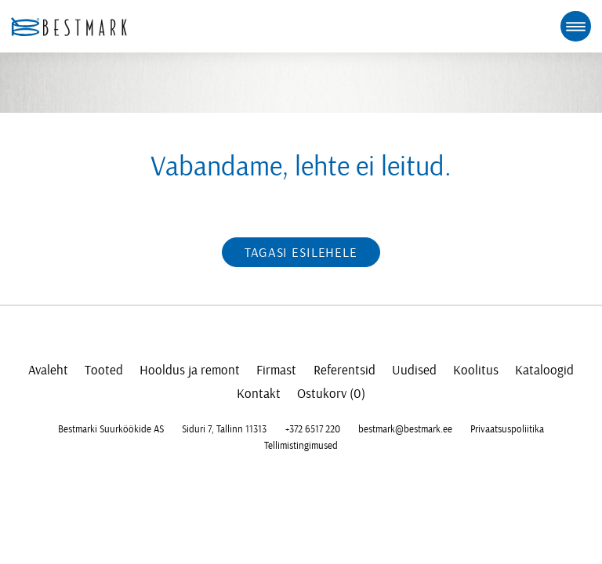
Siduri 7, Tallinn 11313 (224, 429)
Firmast (276, 370)
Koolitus (476, 370)
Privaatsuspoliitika (507, 429)
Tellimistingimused (301, 445)
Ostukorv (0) (331, 393)
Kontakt (259, 393)
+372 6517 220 (312, 429)
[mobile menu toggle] (575, 26)
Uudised (414, 370)
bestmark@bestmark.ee (405, 429)
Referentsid (344, 370)
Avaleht (48, 370)
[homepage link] (69, 26)
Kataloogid (544, 370)
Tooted (104, 370)
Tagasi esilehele (301, 252)
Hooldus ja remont (190, 370)
